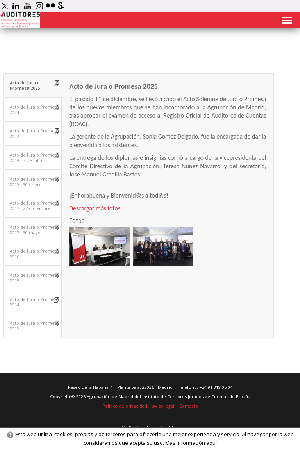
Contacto (188, 406)
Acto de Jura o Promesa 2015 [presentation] (34, 277)
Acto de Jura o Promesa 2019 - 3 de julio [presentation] (34, 157)
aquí (211, 442)
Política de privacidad (124, 406)
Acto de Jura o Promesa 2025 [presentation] (25, 85)
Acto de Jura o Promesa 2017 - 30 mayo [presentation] (34, 229)
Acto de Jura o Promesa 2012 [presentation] (34, 325)
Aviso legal (163, 406)
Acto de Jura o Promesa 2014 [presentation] (34, 302)
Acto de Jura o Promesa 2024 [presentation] (34, 109)
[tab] (32, 85)
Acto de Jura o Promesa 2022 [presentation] (34, 133)
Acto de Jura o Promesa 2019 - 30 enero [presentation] (34, 181)
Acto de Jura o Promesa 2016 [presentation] (34, 253)
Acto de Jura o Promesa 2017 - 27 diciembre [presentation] (34, 205)
